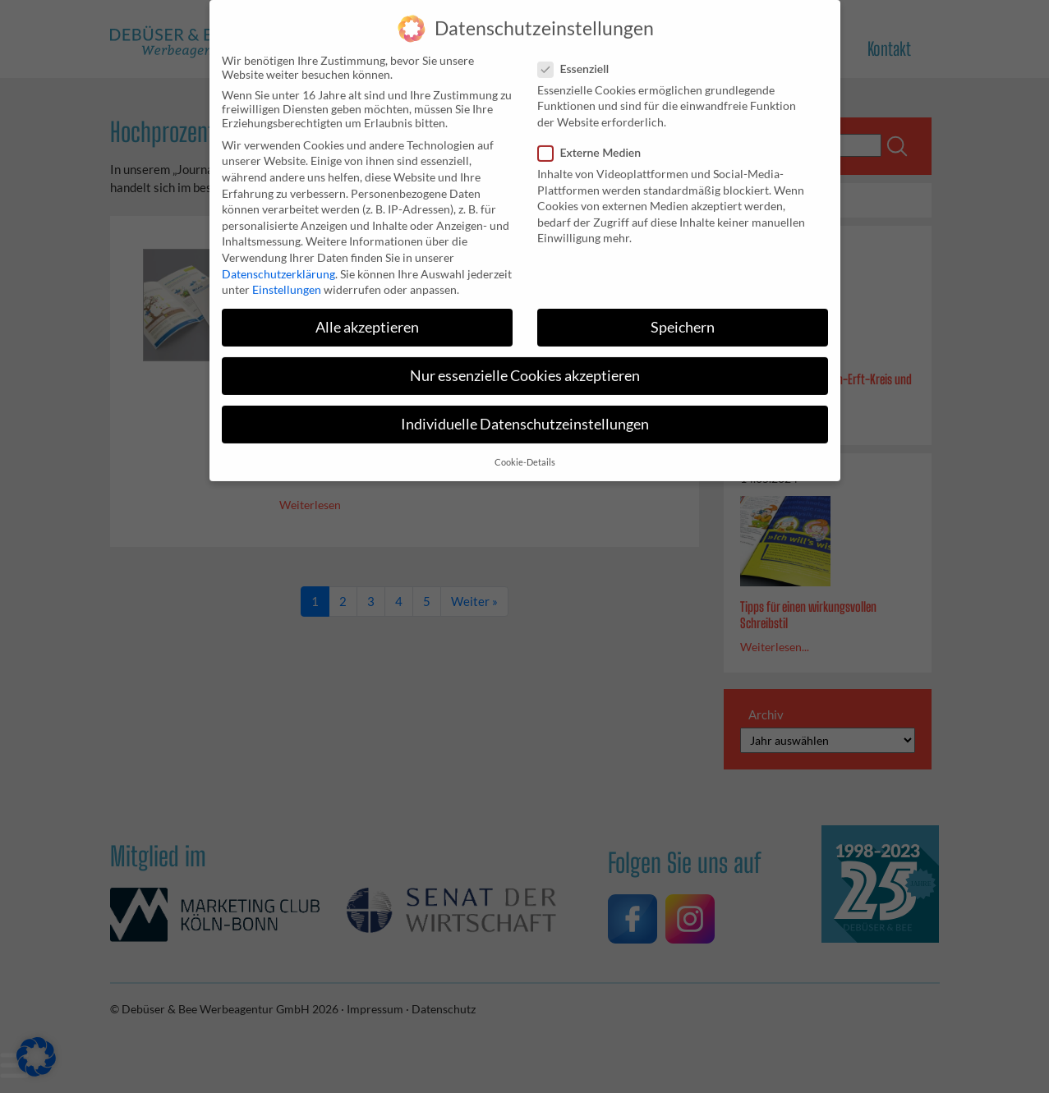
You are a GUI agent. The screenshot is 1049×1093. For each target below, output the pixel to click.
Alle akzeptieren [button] (367, 317)
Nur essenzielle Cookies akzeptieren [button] (525, 365)
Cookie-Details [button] (525, 452)
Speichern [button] (683, 317)
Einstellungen (286, 280)
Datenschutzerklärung (278, 264)
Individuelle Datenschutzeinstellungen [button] (525, 415)
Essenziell (578, 59)
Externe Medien (594, 142)
